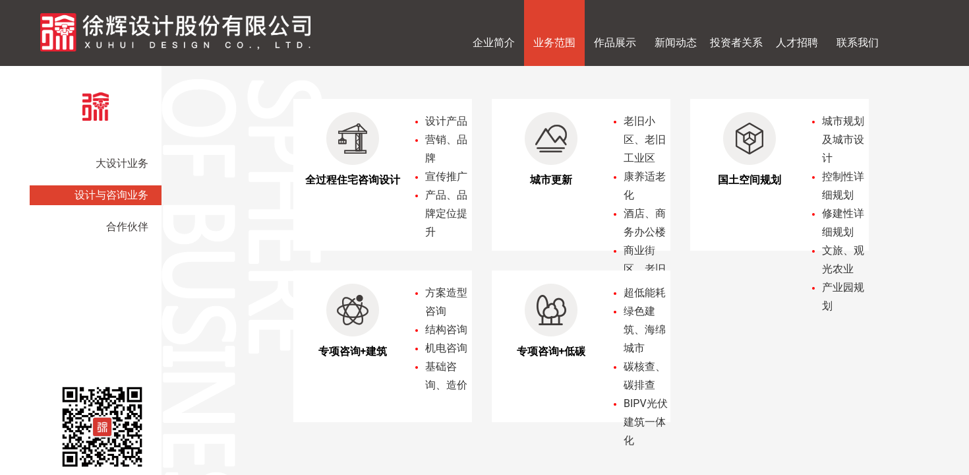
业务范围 (554, 42)
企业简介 (494, 42)
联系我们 (858, 42)
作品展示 (615, 42)
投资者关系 (736, 42)
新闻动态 (676, 42)
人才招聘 (797, 42)
